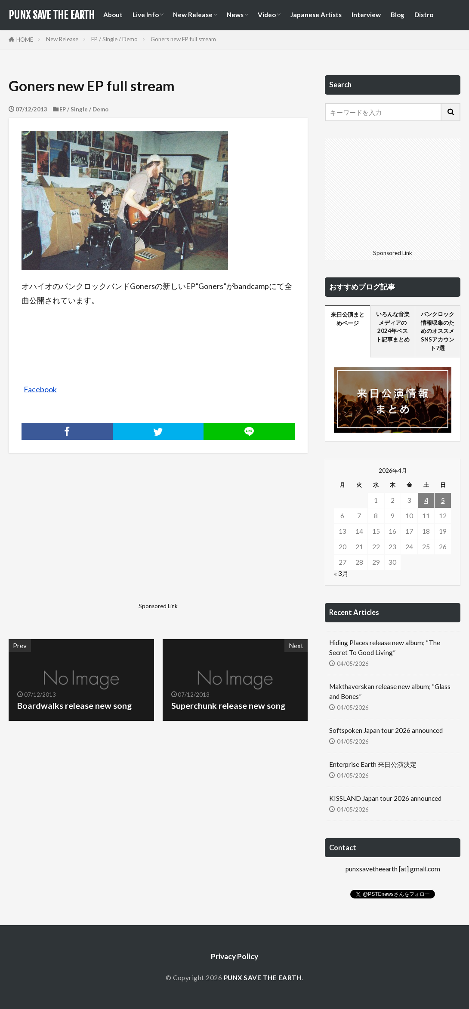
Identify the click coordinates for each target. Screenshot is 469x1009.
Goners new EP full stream (183, 39)
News (235, 14)
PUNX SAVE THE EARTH (52, 15)
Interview (366, 14)
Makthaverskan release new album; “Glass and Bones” (389, 691)
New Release (193, 14)
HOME (24, 39)
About (113, 14)
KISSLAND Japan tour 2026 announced (385, 798)
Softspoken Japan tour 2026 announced (386, 730)
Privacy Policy (234, 956)
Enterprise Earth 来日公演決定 (373, 764)
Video (267, 14)
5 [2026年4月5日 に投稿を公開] (443, 500)
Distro (423, 14)
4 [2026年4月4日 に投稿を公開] (426, 500)
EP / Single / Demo (114, 39)
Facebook (40, 389)
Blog (397, 14)
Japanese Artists (316, 14)
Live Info (146, 14)
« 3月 (341, 573)
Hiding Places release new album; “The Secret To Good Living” (384, 647)
